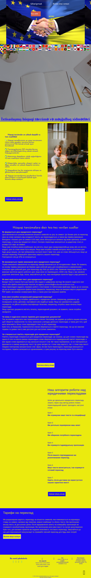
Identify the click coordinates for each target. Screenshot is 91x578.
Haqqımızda (34, 19)
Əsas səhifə (34, 14)
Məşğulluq (34, 31)
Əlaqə (32, 37)
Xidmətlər (34, 25)
